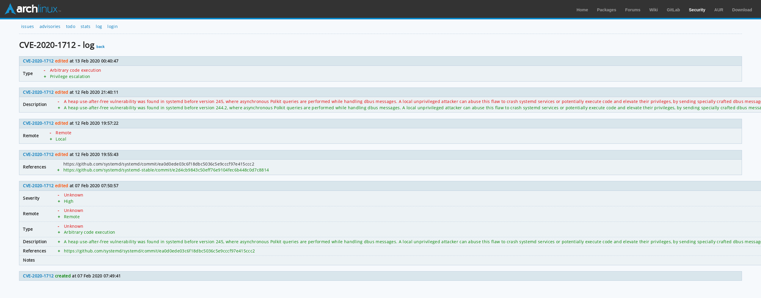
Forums (632, 9)
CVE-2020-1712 (38, 61)
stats (86, 26)
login (112, 26)
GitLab (673, 9)
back (100, 46)
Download (742, 9)
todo (70, 26)
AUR (718, 9)
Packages (606, 9)
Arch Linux (32, 9)
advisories (50, 26)
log (99, 26)
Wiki (653, 9)
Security (697, 9)
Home (582, 9)
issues (27, 26)
